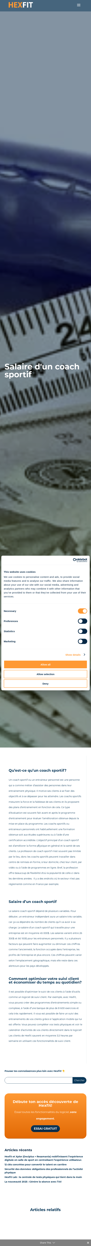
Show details (73, 654)
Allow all (46, 664)
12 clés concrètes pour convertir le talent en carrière (36, 1164)
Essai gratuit (45, 1128)
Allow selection (45, 674)
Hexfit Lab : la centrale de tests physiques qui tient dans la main (43, 1177)
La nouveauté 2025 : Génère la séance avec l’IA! (33, 1181)
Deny (46, 683)
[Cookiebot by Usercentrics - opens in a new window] (73, 560)
